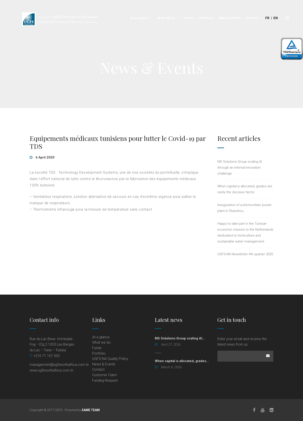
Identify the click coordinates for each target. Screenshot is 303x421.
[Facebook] (254, 410)
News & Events (229, 18)
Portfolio (205, 18)
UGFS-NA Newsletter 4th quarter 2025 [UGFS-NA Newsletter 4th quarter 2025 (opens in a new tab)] (245, 254)
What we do (166, 18)
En (275, 18)
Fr (267, 18)
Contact (252, 18)
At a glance (139, 18)
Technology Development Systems (88, 172)
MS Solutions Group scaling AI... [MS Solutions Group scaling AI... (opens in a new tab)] (180, 338)
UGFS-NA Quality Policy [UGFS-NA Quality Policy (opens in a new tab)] (110, 359)
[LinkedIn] (271, 410)
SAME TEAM (91, 410)
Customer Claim (104, 375)
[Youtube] (262, 410)
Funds (188, 18)
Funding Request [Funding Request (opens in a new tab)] (105, 380)
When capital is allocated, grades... (182, 361)
